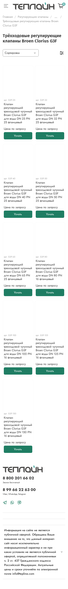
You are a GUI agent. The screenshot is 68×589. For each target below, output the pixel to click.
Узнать (18, 136)
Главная (8, 17)
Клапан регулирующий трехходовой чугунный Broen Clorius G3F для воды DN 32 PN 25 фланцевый (50, 113)
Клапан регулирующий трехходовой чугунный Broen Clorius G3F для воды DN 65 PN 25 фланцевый (18, 270)
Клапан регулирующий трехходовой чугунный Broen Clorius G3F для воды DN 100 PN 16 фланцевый (18, 348)
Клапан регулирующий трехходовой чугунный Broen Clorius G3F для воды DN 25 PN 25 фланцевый (18, 113)
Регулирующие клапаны (33, 17)
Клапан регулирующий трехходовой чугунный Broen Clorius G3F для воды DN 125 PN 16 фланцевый (50, 348)
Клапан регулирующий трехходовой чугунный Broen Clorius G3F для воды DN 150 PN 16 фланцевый (18, 427)
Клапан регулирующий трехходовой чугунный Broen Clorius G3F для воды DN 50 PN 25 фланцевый (50, 192)
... (56, 16)
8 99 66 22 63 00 (19, 489)
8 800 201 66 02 (18, 478)
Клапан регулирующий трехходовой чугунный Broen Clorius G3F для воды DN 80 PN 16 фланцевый (50, 270)
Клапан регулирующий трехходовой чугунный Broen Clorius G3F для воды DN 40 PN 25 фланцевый (18, 192)
